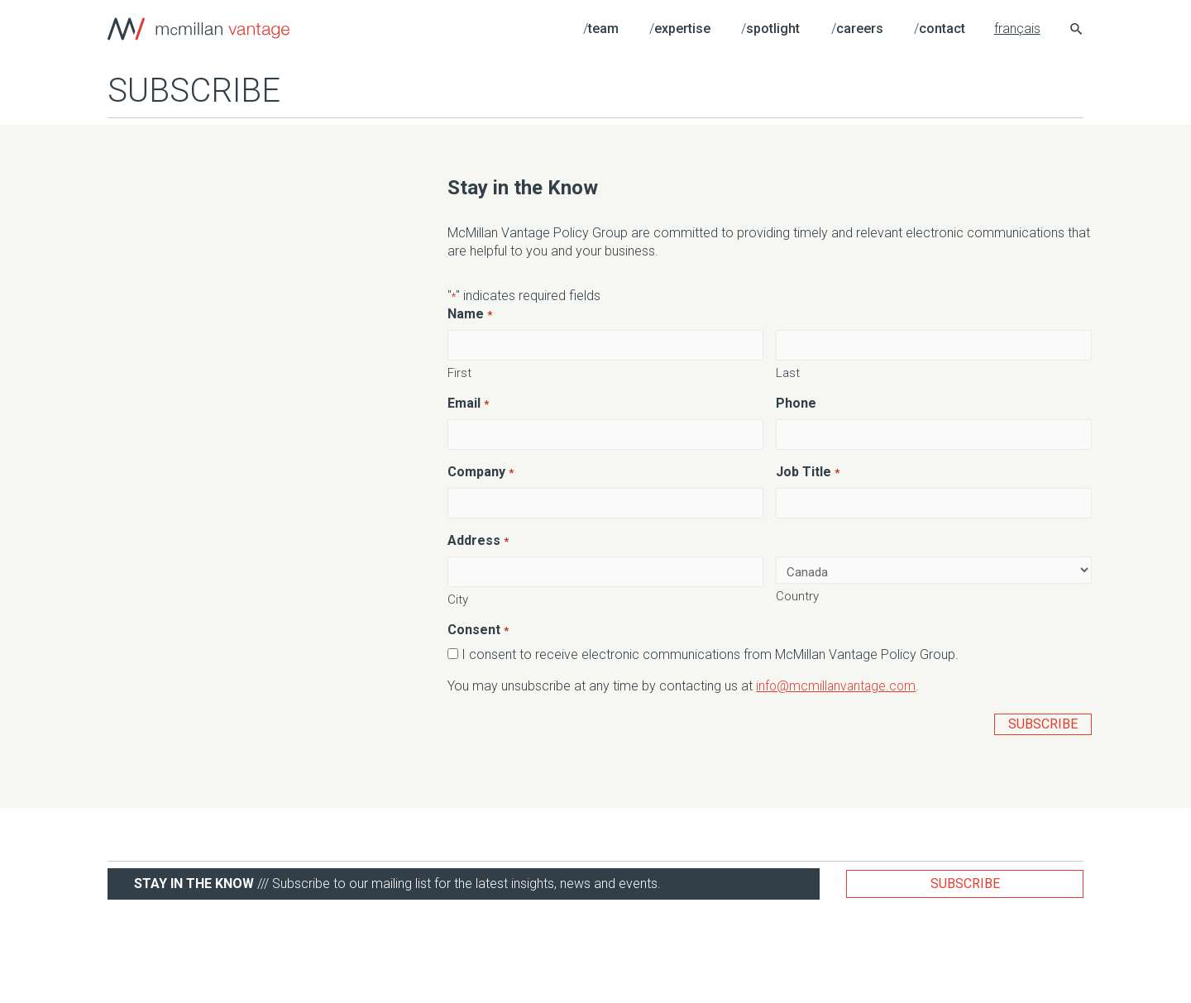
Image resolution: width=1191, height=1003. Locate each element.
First (459, 372)
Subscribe (965, 881)
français (1017, 28)
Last (788, 372)
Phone (796, 403)
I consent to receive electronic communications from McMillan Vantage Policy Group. (710, 652)
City (457, 597)
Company (480, 471)
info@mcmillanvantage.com (838, 683)
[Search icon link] (1076, 31)
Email (467, 403)
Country (797, 594)
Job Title (807, 471)
